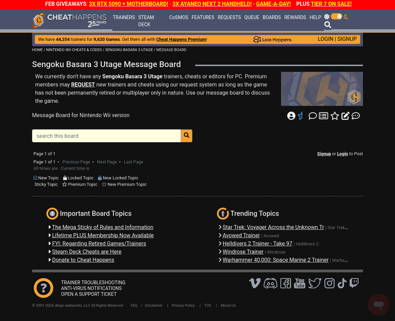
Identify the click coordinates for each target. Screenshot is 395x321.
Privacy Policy (183, 305)
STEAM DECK (146, 21)
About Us (228, 305)
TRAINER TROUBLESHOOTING (93, 282)
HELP (315, 17)
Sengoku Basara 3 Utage (132, 76)
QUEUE (251, 17)
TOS (207, 305)
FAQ (134, 305)
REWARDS (295, 17)
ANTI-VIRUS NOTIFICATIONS (91, 288)
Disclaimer (154, 305)
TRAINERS (124, 17)
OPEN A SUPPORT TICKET (89, 294)
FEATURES (203, 17)
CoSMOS (178, 17)
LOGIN (326, 39)
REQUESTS (229, 17)
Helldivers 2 (307, 243)
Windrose (276, 252)
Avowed (271, 235)
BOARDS (272, 17)
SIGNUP (347, 39)
